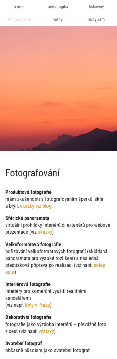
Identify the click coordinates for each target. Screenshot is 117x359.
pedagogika (58, 6)
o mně (19, 6)
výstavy (46, 331)
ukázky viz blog (35, 206)
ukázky (45, 232)
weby (57, 19)
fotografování (19, 19)
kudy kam (96, 19)
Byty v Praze (37, 305)
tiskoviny (96, 6)
